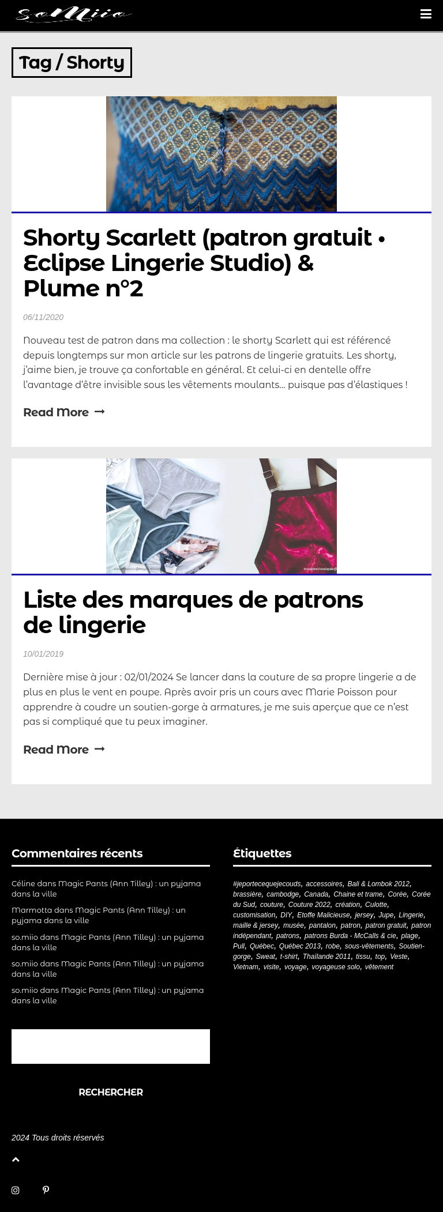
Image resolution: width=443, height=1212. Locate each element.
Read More (63, 412)
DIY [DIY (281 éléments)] (286, 915)
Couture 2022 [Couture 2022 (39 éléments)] (309, 905)
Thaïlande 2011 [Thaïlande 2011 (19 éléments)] (327, 957)
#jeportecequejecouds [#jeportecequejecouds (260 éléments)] (267, 884)
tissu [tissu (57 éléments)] (363, 957)
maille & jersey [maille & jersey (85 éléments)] (255, 925)
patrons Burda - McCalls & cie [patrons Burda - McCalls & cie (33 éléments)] (350, 936)
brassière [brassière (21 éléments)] (247, 894)
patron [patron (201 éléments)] (351, 925)
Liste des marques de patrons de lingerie (196, 612)
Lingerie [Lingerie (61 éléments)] (411, 915)
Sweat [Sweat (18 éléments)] (265, 957)
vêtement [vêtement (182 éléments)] (379, 967)
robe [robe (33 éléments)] (333, 946)
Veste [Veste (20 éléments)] (398, 957)
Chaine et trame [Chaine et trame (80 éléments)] (357, 894)
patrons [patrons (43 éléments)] (287, 936)
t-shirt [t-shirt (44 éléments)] (289, 957)
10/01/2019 (43, 653)
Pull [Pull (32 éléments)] (239, 946)
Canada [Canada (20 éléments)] (316, 894)
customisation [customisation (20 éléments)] (254, 915)
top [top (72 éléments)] (380, 957)
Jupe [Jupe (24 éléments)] (385, 915)
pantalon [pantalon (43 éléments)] (322, 925)
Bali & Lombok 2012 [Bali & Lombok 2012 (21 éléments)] (379, 884)
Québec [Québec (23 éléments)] (262, 946)
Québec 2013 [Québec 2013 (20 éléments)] (300, 946)
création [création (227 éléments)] (347, 905)
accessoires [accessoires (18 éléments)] (324, 884)
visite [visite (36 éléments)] (271, 967)
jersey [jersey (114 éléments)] (364, 915)
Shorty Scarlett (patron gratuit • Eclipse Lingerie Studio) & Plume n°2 (207, 262)
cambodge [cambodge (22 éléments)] (282, 894)
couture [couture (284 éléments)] (271, 905)
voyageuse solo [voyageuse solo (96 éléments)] (336, 967)
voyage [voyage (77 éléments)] (295, 967)
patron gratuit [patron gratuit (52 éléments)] (386, 925)
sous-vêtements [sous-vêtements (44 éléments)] (369, 946)
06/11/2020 (43, 317)
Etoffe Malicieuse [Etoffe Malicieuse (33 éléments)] (323, 915)
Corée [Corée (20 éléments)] (397, 894)
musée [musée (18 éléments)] (293, 925)
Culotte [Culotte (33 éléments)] (376, 905)
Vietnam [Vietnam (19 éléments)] (245, 967)
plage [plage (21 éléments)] (409, 936)
